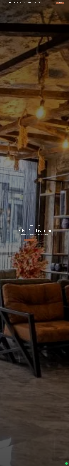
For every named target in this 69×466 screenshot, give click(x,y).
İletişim (39, 2)
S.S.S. (35, 2)
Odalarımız (22, 2)
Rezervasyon (59, 2)
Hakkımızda (29, 2)
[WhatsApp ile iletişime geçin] (66, 463)
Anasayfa (16, 2)
